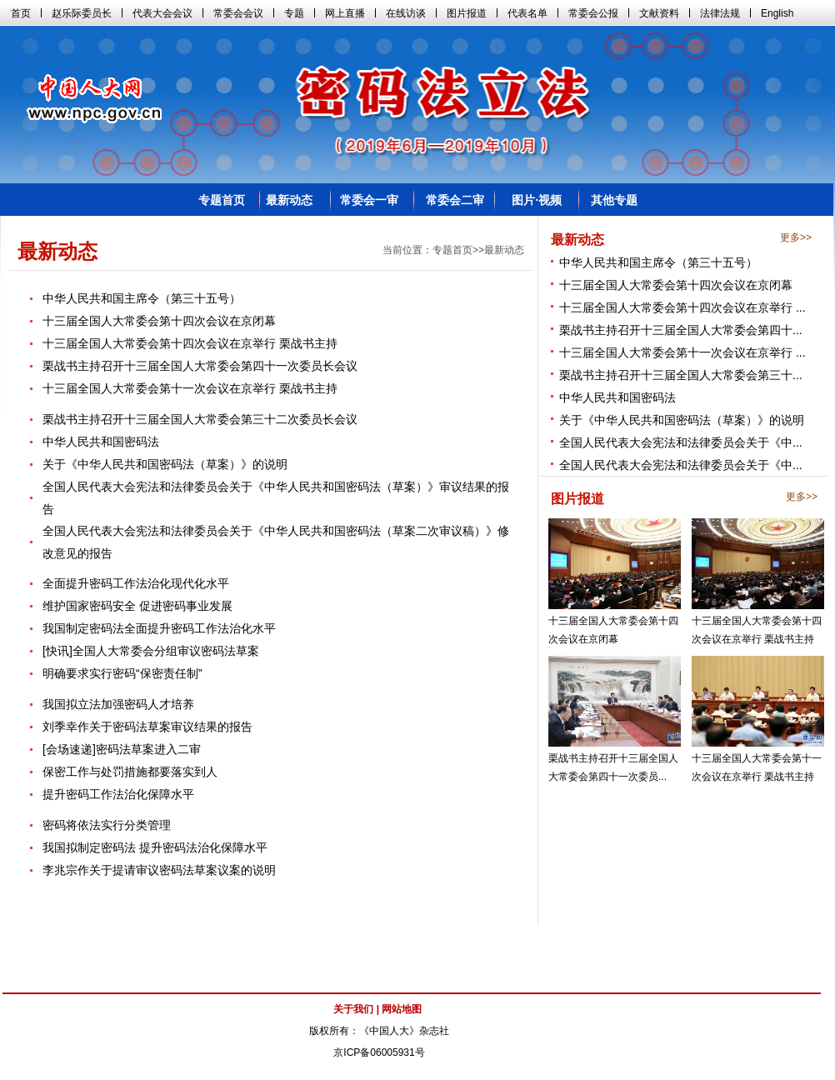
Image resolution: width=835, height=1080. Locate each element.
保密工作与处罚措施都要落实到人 (130, 771)
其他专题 (614, 200)
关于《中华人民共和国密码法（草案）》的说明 (681, 420)
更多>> (796, 237)
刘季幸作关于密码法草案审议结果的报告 (147, 726)
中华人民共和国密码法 (617, 397)
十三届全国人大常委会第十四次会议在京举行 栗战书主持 (190, 343)
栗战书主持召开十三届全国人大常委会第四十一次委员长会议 (200, 365)
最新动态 (289, 200)
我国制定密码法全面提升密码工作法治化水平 (159, 628)
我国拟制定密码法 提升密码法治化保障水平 (155, 847)
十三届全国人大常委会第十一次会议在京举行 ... (682, 352)
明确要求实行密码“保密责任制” (122, 673)
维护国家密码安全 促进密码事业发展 (137, 605)
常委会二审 (455, 200)
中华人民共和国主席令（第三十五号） (658, 262)
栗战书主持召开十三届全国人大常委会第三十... (680, 375)
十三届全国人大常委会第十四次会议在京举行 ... (682, 307)
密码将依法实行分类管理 (106, 825)
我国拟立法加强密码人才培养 (118, 704)
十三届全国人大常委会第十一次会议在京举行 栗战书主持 (190, 388)
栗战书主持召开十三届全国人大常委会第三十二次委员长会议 (200, 419)
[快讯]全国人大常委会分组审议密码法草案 (150, 651)
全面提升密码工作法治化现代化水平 (135, 583)
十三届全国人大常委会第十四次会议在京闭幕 (675, 285)
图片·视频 (537, 200)
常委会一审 (369, 200)
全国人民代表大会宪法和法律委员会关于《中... (680, 442)
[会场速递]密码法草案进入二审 (121, 749)
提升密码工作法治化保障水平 (118, 794)
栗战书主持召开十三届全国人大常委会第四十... (680, 330)
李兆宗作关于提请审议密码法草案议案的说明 (159, 870)
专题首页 (221, 200)
